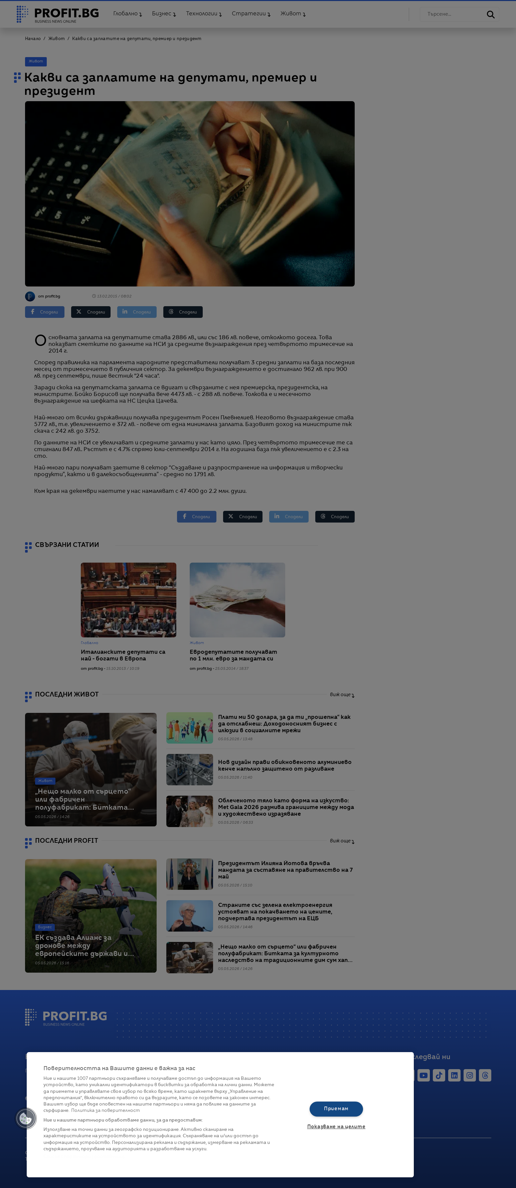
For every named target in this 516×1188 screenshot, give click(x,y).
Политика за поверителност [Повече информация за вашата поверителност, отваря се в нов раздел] (105, 1111)
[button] (25, 1118)
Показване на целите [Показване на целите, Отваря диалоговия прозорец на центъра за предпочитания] (336, 1127)
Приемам (336, 1109)
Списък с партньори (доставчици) (84, 1157)
